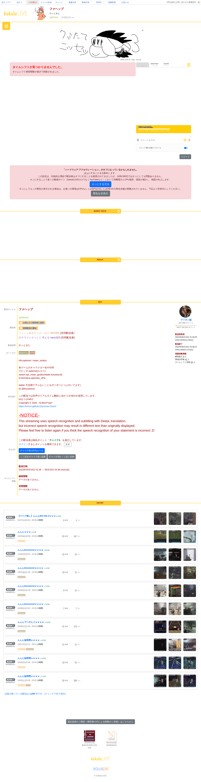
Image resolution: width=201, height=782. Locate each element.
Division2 (21, 559)
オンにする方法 (100, 184)
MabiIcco (23, 352)
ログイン (23, 444)
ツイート (185, 156)
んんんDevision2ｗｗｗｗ (30, 550)
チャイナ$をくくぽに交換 (61, 456)
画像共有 (72, 2)
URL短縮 (170, 2)
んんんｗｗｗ (24, 532)
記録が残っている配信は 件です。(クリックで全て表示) (35, 693)
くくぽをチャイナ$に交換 (33, 456)
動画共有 (85, 2)
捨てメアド (6, 2)
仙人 (47, 333)
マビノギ (21, 541)
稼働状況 (192, 2)
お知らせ (125, 2)
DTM (32, 352)
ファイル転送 (46, 2)
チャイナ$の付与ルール (31, 450)
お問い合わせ (181, 2)
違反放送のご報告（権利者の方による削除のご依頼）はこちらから (100, 721)
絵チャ (19, 2)
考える (46, 337)
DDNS (98, 2)
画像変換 (112, 2)
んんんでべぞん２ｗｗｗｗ (31, 622)
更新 (67, 444)
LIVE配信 (33, 2)
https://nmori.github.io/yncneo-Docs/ (37, 406)
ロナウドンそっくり (30, 337)
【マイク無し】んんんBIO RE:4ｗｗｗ (37, 516)
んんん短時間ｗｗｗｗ (29, 640)
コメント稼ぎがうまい (31, 333)
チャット (59, 2)
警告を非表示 (100, 193)
